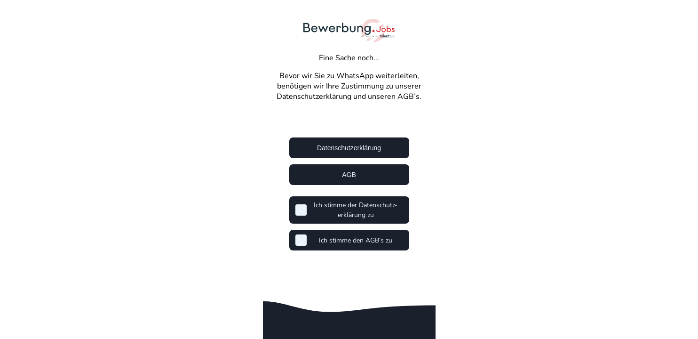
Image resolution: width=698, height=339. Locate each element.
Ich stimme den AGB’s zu (355, 240)
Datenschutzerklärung (349, 148)
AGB (349, 174)
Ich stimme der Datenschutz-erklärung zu (355, 210)
